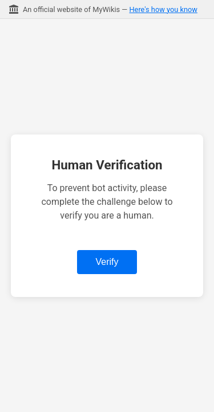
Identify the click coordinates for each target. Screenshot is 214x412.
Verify (106, 262)
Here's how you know (163, 9)
